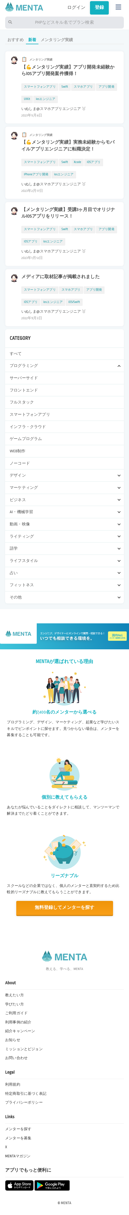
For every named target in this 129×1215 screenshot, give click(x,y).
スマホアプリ (83, 87)
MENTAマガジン (17, 1156)
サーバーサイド (24, 378)
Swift (65, 87)
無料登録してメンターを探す (64, 907)
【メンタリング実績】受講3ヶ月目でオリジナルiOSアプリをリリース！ (68, 213)
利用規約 (12, 1085)
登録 (99, 7)
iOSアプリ (94, 162)
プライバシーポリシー (24, 1102)
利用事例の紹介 (18, 1022)
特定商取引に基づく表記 (25, 1094)
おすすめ (15, 40)
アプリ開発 (106, 87)
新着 (32, 40)
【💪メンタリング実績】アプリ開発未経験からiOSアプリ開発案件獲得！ (67, 71)
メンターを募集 (18, 1138)
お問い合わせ (16, 1058)
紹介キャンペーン (20, 1031)
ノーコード (20, 463)
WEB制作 (17, 451)
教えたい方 (14, 995)
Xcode (77, 162)
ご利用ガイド (16, 1013)
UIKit (27, 99)
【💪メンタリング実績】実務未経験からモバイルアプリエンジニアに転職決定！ (67, 146)
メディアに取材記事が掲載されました (60, 276)
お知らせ (12, 1040)
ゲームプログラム (26, 439)
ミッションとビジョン (24, 1049)
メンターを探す (18, 1129)
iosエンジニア (45, 99)
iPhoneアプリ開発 (36, 174)
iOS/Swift (74, 302)
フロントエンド (24, 390)
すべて (16, 354)
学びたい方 (14, 1004)
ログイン (76, 7)
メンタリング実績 (57, 40)
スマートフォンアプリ (30, 414)
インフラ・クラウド (28, 427)
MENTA (66, 1203)
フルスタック (22, 402)
